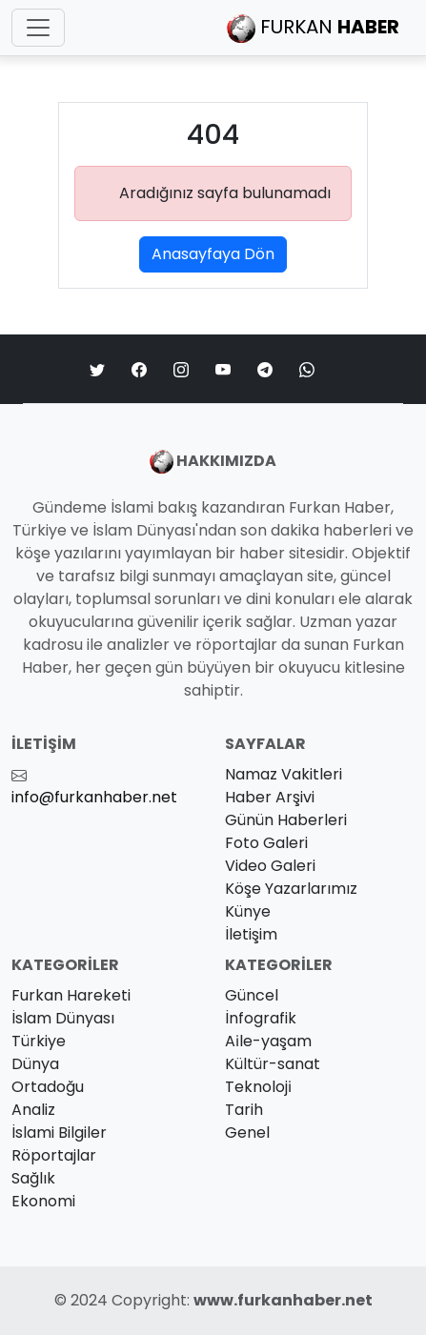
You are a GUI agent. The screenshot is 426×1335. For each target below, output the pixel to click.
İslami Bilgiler (59, 1132)
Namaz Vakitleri (283, 774)
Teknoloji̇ (258, 1087)
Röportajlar (53, 1155)
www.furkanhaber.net (283, 1300)
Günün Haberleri (286, 820)
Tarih (244, 1110)
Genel (247, 1132)
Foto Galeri (266, 843)
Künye (248, 911)
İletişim (251, 934)
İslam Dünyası (62, 1018)
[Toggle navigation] (38, 28)
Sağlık (33, 1178)
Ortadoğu (47, 1087)
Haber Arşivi (269, 797)
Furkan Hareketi (71, 995)
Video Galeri (270, 866)
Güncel (251, 995)
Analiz (33, 1110)
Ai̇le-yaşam (268, 1041)
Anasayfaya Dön (213, 254)
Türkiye (38, 1041)
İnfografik (260, 1018)
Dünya (35, 1064)
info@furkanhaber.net (94, 797)
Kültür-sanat (272, 1064)
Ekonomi (43, 1201)
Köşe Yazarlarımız (291, 889)
